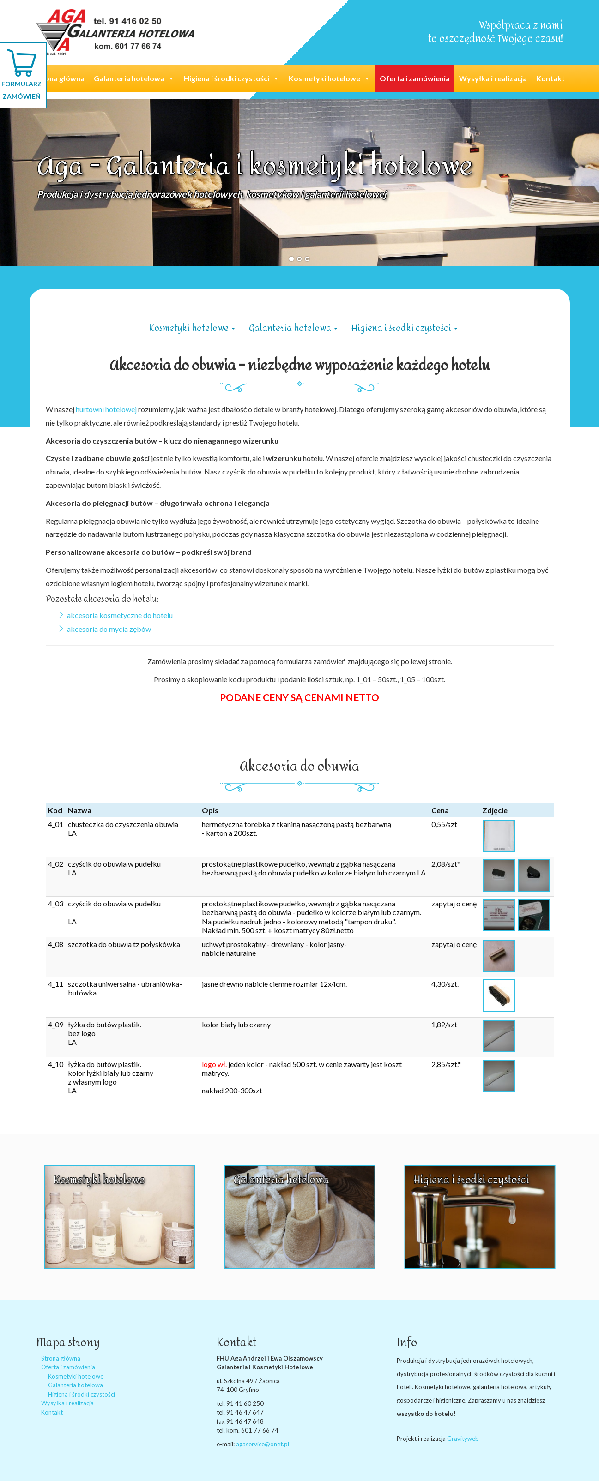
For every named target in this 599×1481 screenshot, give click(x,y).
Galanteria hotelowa (134, 78)
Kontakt (550, 78)
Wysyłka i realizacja (493, 78)
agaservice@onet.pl (262, 1444)
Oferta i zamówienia (415, 78)
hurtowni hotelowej (106, 409)
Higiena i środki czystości (231, 78)
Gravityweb (463, 1438)
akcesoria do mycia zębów (109, 628)
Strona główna (59, 78)
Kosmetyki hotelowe (329, 78)
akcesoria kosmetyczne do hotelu (120, 615)
